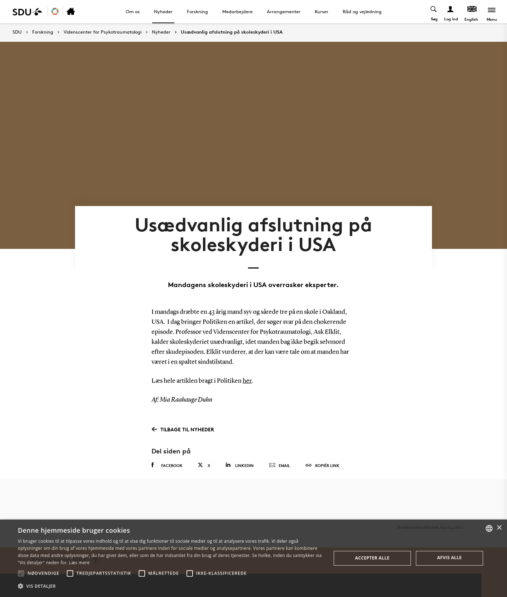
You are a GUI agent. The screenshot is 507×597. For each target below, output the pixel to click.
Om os (133, 11)
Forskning (197, 11)
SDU (17, 32)
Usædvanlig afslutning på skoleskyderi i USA (232, 32)
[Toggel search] (434, 11)
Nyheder (163, 11)
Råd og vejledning (362, 11)
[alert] (253, 558)
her (247, 381)
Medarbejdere (237, 11)
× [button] (499, 528)
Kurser (321, 11)
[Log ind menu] (451, 11)
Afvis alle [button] (449, 558)
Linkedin (239, 465)
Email (279, 465)
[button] (21, 573)
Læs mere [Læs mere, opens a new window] (79, 563)
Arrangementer (283, 11)
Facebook (167, 465)
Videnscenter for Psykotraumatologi (102, 32)
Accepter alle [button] (372, 558)
